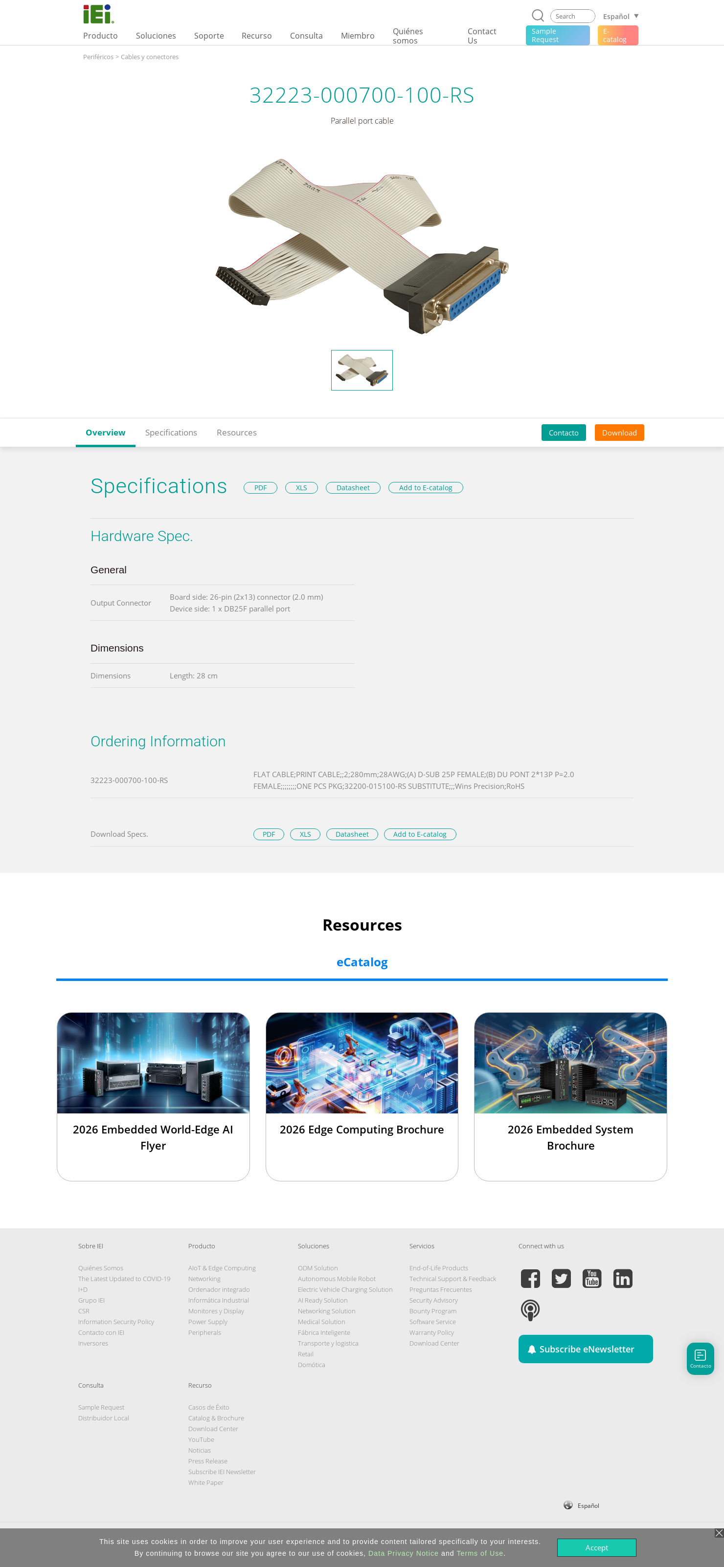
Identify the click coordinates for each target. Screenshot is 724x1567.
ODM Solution (318, 1267)
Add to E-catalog (425, 487)
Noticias (199, 1450)
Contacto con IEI (101, 1332)
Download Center (434, 1343)
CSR (84, 1310)
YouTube (201, 1439)
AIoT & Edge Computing (222, 1267)
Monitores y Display (216, 1310)
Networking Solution (327, 1310)
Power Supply (207, 1321)
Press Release (207, 1461)
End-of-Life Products (438, 1267)
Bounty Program (432, 1310)
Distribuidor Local (103, 1418)
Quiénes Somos (100, 1267)
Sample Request (101, 1407)
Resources (237, 432)
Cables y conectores (150, 56)
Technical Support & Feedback (452, 1278)
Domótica (311, 1364)
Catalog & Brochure (216, 1418)
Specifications (171, 432)
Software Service (432, 1321)
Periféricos (98, 56)
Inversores (93, 1343)
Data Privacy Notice (403, 1553)
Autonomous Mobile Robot (337, 1278)
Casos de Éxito (208, 1407)
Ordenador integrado (219, 1289)
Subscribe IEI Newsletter (222, 1471)
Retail (306, 1353)
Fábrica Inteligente (324, 1332)
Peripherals (204, 1332)
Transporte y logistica (328, 1343)
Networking (204, 1278)
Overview (106, 432)
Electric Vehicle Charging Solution (345, 1289)
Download (619, 432)
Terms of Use (479, 1553)
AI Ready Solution (323, 1300)
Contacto (564, 432)
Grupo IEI (91, 1300)
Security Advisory (433, 1300)
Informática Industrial (218, 1300)
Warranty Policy (431, 1332)
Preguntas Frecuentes (440, 1289)
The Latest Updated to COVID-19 (124, 1278)
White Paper (206, 1482)
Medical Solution (321, 1321)
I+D (83, 1289)
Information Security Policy (116, 1321)
